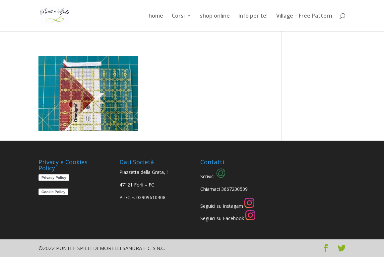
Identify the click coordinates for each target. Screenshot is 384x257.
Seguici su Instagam (227, 206)
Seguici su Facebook (227, 218)
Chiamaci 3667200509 (224, 189)
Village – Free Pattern (304, 16)
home (156, 16)
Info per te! (253, 16)
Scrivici (213, 176)
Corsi (178, 16)
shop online (215, 16)
